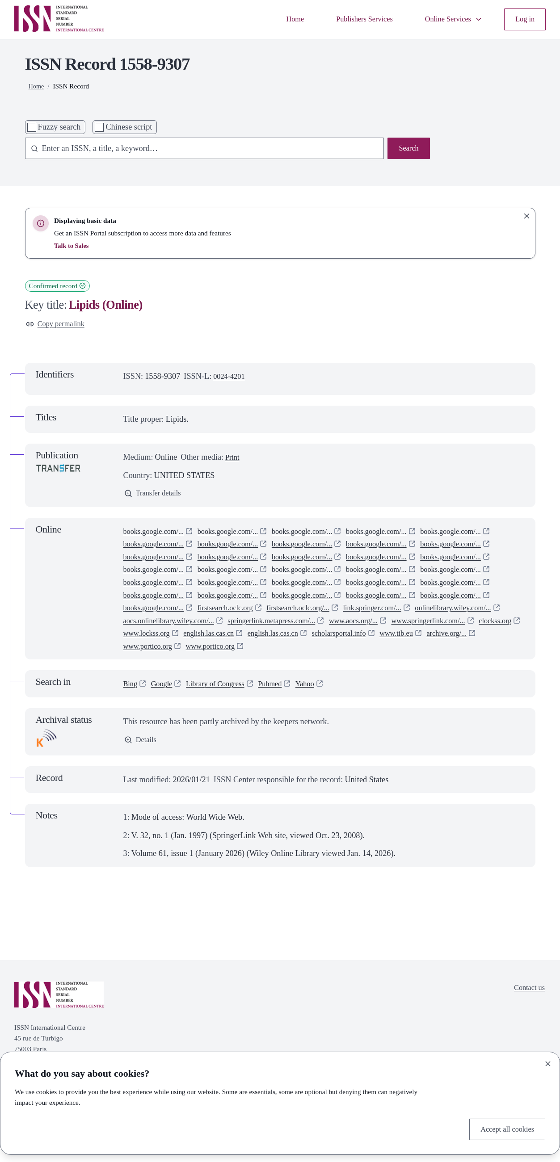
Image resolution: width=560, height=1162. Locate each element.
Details (141, 769)
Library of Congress (223, 713)
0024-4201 (230, 377)
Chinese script (128, 126)
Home (279, 19)
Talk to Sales (72, 245)
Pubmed (283, 713)
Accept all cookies (504, 1128)
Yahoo (320, 713)
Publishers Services (353, 19)
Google (165, 713)
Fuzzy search (59, 126)
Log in (524, 19)
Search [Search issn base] (407, 149)
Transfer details (155, 495)
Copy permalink (58, 324)
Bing (131, 713)
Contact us (527, 1017)
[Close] (548, 1062)
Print (233, 458)
